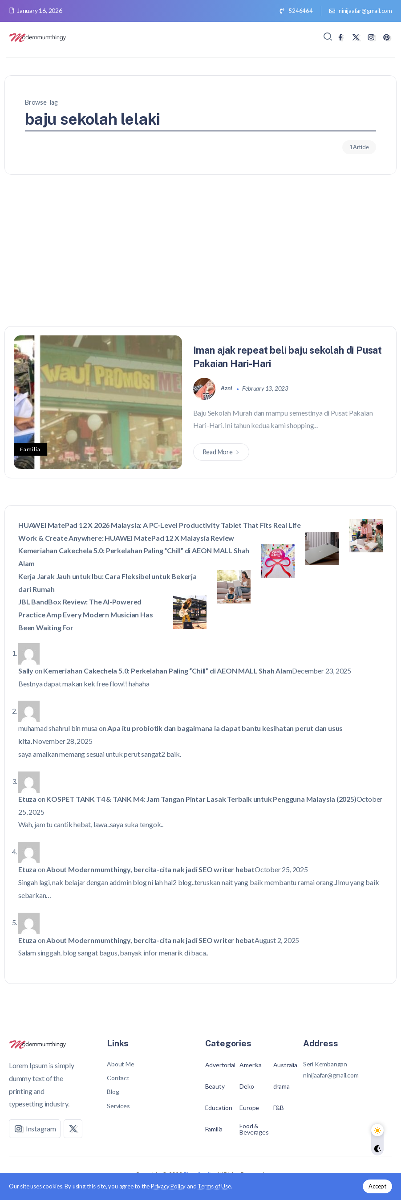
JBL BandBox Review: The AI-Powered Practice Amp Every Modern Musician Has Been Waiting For (85, 614)
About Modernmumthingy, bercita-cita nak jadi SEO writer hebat (150, 869)
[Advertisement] (200, 259)
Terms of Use (214, 1186)
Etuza (27, 799)
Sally (25, 670)
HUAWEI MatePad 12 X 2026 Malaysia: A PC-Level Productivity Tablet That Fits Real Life (159, 525)
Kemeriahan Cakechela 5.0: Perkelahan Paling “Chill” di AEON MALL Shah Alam (167, 670)
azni (227, 388)
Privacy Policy (168, 1186)
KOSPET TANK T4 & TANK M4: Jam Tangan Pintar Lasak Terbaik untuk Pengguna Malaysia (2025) (201, 799)
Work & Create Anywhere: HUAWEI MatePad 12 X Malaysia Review (126, 538)
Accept (377, 1186)
